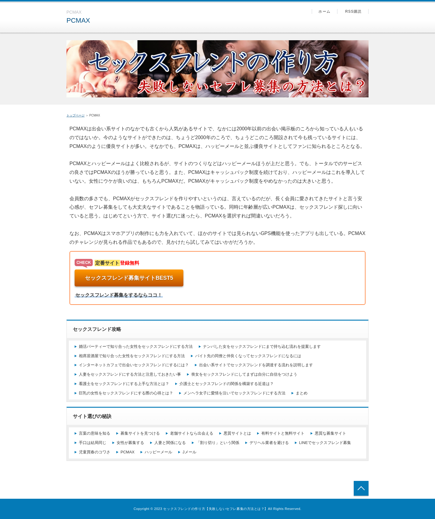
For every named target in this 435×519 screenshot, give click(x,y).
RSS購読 (353, 11)
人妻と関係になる (170, 442)
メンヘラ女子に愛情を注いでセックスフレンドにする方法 (234, 393)
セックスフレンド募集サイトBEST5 (129, 278)
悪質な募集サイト (330, 433)
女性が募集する (130, 442)
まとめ (302, 393)
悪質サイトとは (237, 433)
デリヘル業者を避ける (269, 442)
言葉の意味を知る (94, 433)
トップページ (75, 115)
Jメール (189, 452)
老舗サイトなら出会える (191, 433)
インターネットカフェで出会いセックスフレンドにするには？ (134, 365)
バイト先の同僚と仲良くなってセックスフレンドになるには (248, 356)
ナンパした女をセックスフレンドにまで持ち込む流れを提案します (262, 346)
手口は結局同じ (92, 442)
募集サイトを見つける (140, 433)
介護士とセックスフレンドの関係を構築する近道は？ (226, 383)
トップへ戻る (361, 488)
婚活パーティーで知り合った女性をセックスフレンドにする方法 (136, 346)
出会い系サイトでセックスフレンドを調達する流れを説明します (256, 365)
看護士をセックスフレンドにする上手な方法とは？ (124, 383)
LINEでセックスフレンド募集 (325, 442)
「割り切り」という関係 (217, 442)
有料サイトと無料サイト (282, 433)
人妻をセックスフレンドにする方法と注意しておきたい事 (130, 374)
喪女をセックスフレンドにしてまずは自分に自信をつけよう (244, 374)
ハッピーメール (158, 452)
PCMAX (78, 20)
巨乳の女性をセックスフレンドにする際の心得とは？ (126, 393)
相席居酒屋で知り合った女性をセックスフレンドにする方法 (132, 356)
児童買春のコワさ (94, 452)
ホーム (324, 11)
